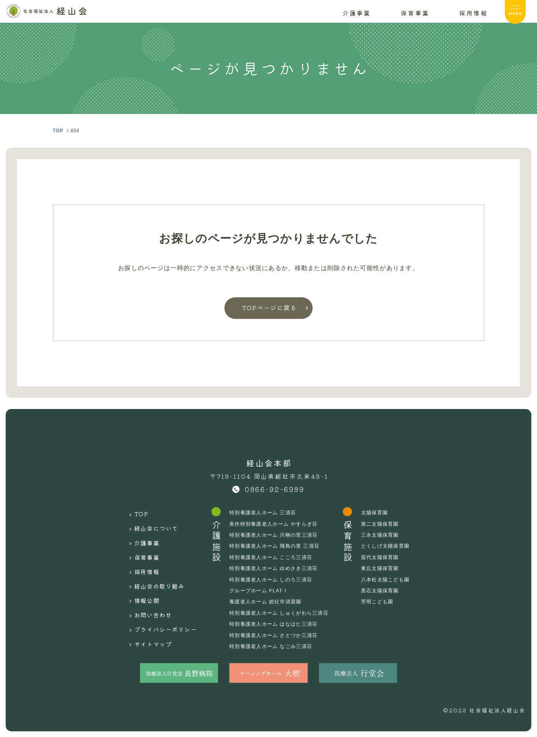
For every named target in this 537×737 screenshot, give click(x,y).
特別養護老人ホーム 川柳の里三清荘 (276, 535)
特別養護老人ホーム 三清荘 (264, 512)
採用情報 (139, 560)
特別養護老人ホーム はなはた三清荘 (276, 624)
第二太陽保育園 (387, 524)
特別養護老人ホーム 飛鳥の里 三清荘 (277, 546)
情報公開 (139, 583)
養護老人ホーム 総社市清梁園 (267, 601)
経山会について (150, 524)
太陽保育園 (381, 512)
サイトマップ (146, 619)
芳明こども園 (384, 601)
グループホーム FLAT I (259, 590)
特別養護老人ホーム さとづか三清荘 (276, 635)
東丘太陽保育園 (387, 568)
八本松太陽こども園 (393, 579)
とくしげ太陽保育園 (393, 546)
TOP (133, 512)
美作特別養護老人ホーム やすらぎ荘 (276, 524)
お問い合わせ (146, 595)
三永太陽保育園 (387, 535)
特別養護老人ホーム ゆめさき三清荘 (276, 568)
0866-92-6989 (274, 489)
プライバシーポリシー (161, 607)
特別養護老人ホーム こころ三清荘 (273, 557)
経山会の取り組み (153, 571)
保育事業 (139, 548)
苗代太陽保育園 (387, 557)
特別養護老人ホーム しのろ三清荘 (273, 579)
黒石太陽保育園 (387, 590)
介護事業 (139, 536)
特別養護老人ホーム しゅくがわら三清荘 (282, 613)
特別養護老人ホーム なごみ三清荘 (273, 646)
